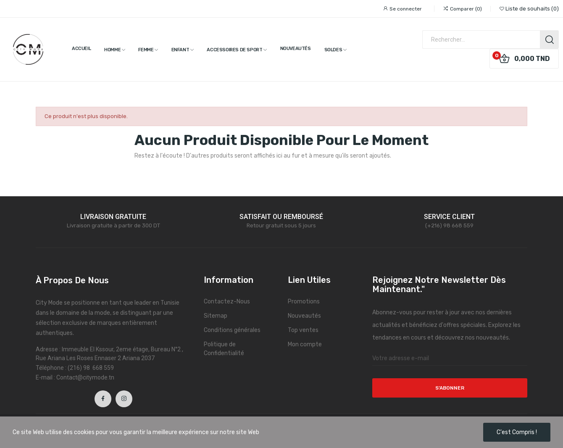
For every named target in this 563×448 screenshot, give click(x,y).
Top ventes (303, 330)
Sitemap (215, 315)
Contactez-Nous (227, 301)
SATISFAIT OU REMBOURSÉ (281, 217)
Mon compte (305, 344)
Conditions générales (232, 330)
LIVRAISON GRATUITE (113, 217)
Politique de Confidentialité (224, 349)
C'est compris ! (517, 432)
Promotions (304, 301)
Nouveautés (304, 315)
